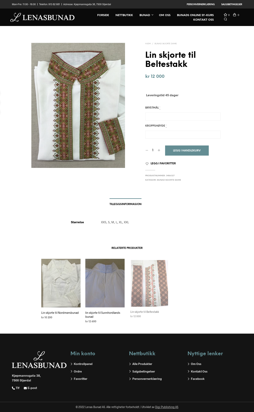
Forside (103, 15)
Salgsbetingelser (231, 4)
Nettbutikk (124, 15)
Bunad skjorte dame (166, 44)
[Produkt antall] (152, 150)
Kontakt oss (203, 19)
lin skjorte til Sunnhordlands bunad (103, 313)
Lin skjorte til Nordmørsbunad (60, 312)
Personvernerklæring (201, 4)
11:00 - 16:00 (29, 4)
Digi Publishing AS (166, 407)
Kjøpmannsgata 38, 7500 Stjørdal (92, 4)
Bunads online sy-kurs (195, 15)
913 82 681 (54, 4)
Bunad (145, 15)
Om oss (164, 15)
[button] (227, 15)
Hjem (148, 44)
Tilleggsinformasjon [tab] (125, 204)
